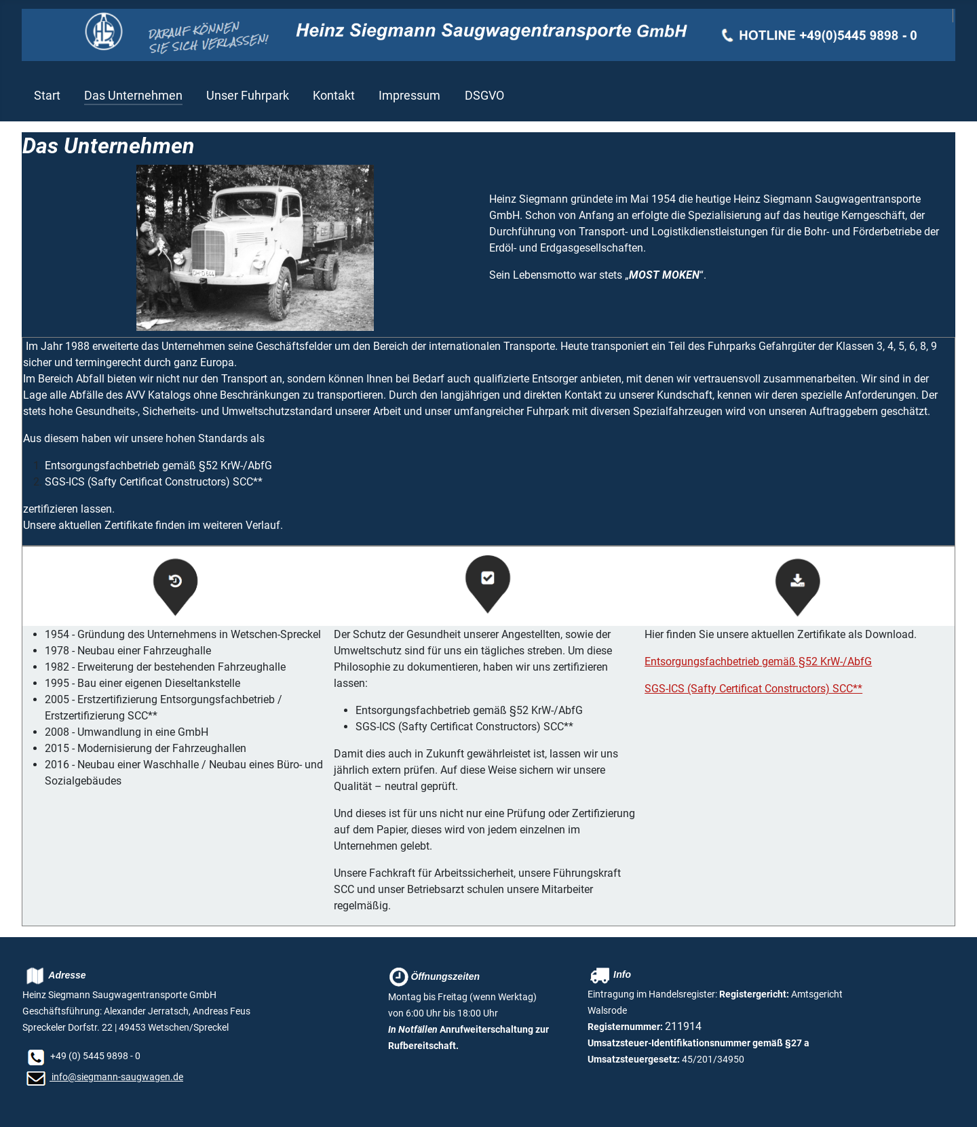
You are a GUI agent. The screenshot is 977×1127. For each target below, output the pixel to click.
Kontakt (334, 95)
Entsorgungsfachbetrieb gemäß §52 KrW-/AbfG (758, 661)
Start (47, 95)
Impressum (409, 95)
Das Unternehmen (133, 95)
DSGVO (484, 95)
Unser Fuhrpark (247, 95)
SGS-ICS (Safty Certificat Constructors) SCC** (753, 688)
